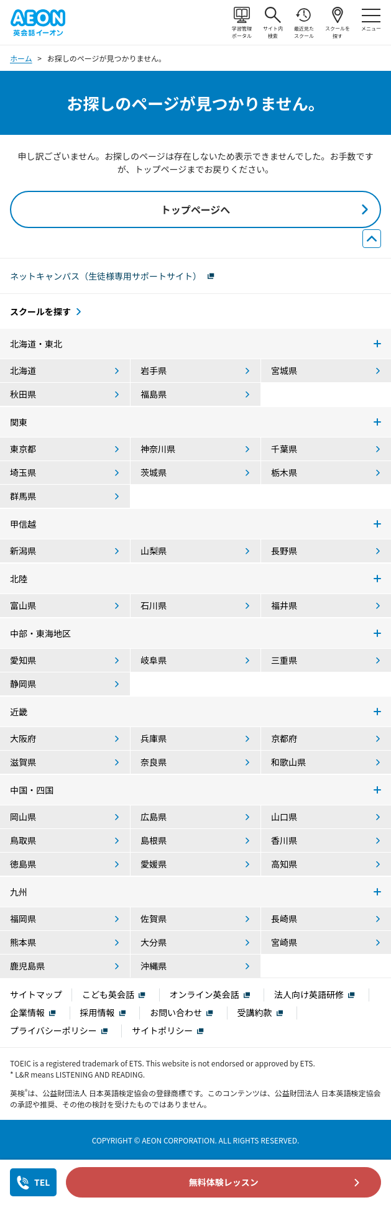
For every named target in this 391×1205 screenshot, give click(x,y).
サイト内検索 (273, 23)
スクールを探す (337, 23)
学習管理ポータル (242, 23)
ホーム (21, 58)
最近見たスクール (304, 23)
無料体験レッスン (224, 1182)
